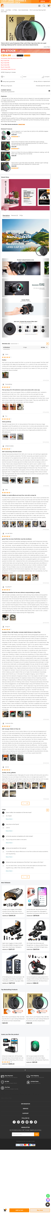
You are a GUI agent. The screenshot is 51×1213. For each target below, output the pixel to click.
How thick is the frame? (12, 838)
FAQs (21, 230)
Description (6, 230)
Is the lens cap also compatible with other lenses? (19, 850)
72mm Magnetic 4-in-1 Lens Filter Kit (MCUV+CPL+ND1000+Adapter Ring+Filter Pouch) (29, 146)
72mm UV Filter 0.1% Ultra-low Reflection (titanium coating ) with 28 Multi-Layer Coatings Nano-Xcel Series (30, 167)
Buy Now (40, 1210)
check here (21, 138)
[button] (5, 282)
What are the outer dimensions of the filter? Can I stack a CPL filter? (24, 876)
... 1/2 (25, 891)
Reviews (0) (14, 230)
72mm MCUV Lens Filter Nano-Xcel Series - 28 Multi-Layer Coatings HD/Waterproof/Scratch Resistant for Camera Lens (29, 178)
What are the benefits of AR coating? (16, 862)
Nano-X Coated (5, 1115)
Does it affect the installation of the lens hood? (19, 827)
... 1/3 (25, 818)
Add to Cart (19, 1210)
